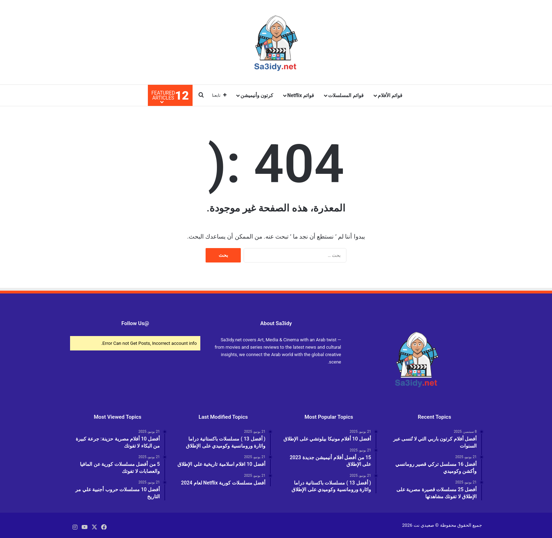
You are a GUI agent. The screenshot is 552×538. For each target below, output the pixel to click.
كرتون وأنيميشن (256, 95)
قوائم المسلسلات (345, 95)
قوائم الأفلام (390, 95)
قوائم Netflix (300, 95)
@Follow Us (135, 323)
